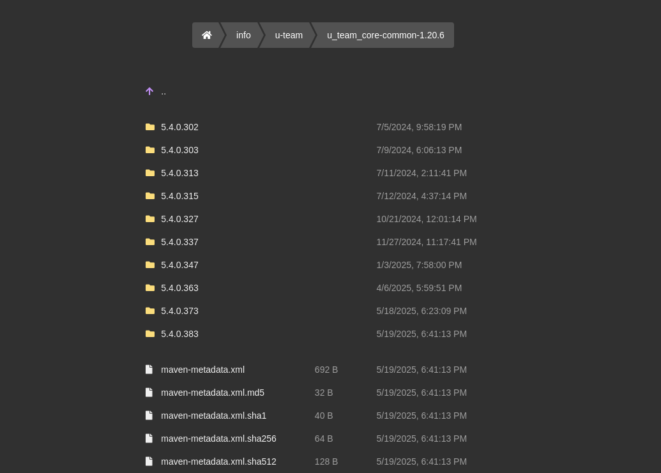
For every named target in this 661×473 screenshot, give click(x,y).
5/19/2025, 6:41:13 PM (421, 334)
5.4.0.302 (179, 127)
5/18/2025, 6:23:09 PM (421, 311)
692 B (326, 369)
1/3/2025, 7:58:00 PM (419, 265)
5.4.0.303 (179, 150)
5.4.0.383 (179, 334)
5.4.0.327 (179, 219)
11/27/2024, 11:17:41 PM (426, 242)
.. (163, 91)
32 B (324, 392)
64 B (324, 438)
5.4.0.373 (179, 311)
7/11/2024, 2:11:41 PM (421, 173)
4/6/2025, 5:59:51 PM (419, 288)
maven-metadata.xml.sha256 (219, 438)
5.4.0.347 (179, 265)
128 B (326, 461)
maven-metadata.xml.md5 (212, 392)
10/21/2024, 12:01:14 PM (426, 219)
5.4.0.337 (179, 242)
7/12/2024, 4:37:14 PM (421, 196)
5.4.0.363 (179, 288)
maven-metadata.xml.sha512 (219, 461)
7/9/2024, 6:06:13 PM (419, 150)
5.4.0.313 (179, 173)
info (243, 35)
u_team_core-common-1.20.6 (385, 35)
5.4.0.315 (179, 196)
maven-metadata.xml (203, 369)
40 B (324, 415)
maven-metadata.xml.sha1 (213, 415)
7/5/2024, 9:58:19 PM (419, 127)
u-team (289, 35)
